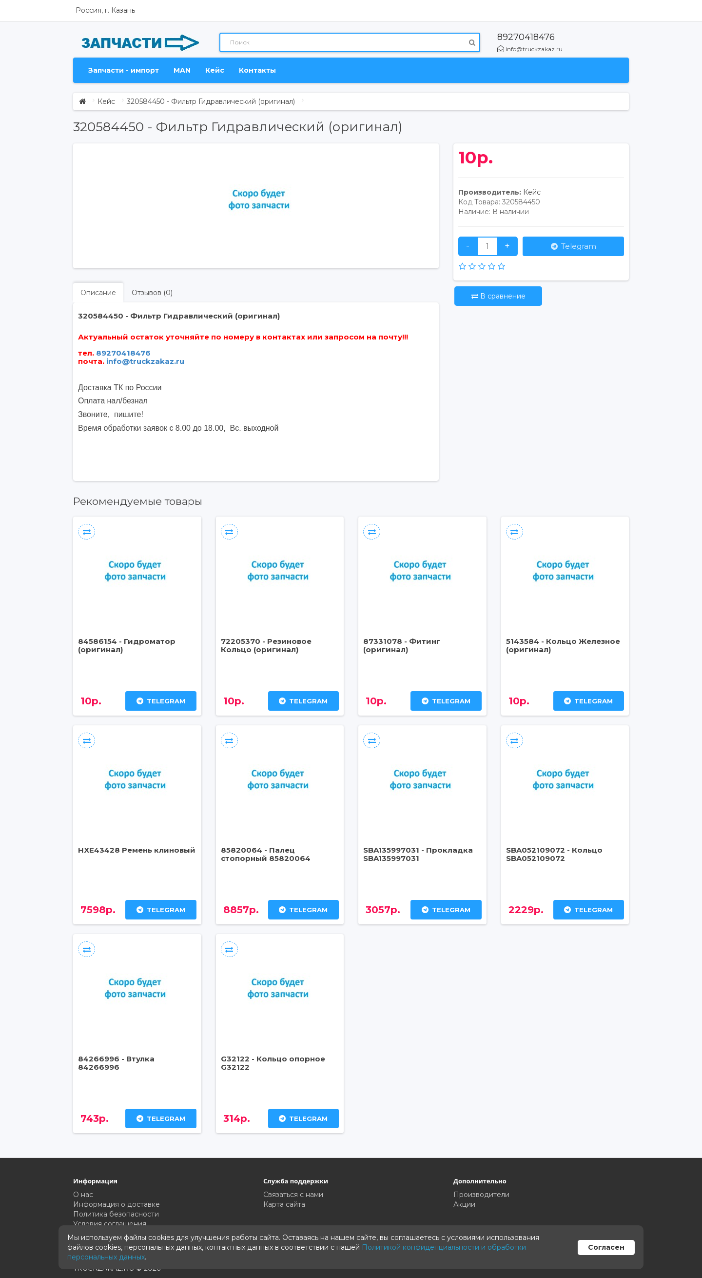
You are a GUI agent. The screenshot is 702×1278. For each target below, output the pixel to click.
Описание (98, 292)
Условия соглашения (109, 1223)
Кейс (214, 70)
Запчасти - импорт (123, 70)
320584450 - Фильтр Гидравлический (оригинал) (211, 101)
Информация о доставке (116, 1204)
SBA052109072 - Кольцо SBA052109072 (554, 854)
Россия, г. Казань (105, 10)
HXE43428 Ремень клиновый (136, 850)
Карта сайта (284, 1204)
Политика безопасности (116, 1214)
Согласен (606, 1247)
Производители (481, 1194)
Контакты (257, 70)
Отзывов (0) (152, 292)
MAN (182, 70)
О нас (83, 1194)
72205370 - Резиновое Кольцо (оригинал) (266, 645)
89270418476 (526, 37)
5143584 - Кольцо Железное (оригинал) (563, 645)
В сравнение (498, 296)
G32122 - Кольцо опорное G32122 (273, 1063)
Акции (464, 1204)
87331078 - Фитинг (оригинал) (401, 645)
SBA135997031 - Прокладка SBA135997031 (418, 854)
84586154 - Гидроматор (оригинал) (127, 645)
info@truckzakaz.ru (530, 49)
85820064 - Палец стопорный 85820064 (266, 854)
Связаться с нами (293, 1194)
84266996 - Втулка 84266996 (116, 1063)
